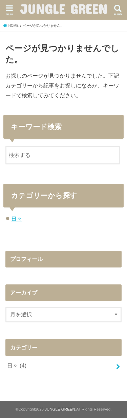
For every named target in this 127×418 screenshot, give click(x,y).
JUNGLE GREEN (63, 8)
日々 (16, 219)
